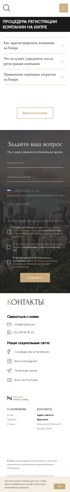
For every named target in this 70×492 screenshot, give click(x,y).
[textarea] (35, 211)
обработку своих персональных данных (36, 229)
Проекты (11, 419)
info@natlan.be (25, 324)
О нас (10, 415)
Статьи (11, 424)
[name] (35, 163)
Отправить (35, 277)
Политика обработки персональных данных (30, 475)
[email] (35, 177)
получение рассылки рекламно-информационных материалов (35, 263)
